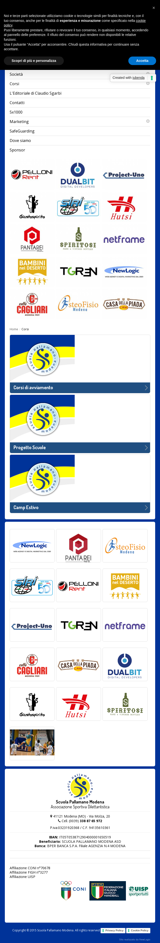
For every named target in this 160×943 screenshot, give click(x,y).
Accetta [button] (142, 61)
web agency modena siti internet (134, 939)
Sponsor (17, 150)
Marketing (80, 121)
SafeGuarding (22, 131)
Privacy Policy (114, 930)
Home (14, 329)
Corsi (80, 83)
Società (80, 74)
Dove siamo (20, 140)
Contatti (17, 102)
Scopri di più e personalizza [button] (34, 61)
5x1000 (16, 112)
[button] (154, 8)
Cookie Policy (139, 930)
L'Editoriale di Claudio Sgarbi (35, 93)
